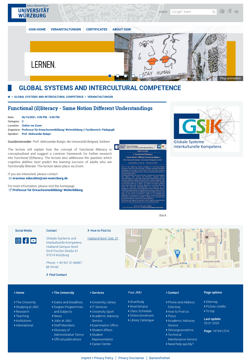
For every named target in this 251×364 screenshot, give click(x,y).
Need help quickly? (180, 344)
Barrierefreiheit (159, 358)
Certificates (96, 29)
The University (25, 302)
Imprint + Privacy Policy (97, 358)
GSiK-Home (37, 29)
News (57, 316)
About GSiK (122, 29)
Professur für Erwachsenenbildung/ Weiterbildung (48, 190)
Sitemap (211, 302)
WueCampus (138, 307)
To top (209, 311)
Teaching (21, 316)
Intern (163, 12)
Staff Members (63, 325)
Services (97, 293)
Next (234, 53)
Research (21, 312)
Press (171, 316)
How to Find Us (100, 230)
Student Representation (101, 337)
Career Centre (100, 344)
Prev (16, 53)
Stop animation (230, 78)
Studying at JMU (26, 307)
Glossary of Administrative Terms (68, 332)
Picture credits (215, 307)
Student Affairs (101, 330)
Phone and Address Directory (180, 304)
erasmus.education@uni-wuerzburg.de (40, 178)
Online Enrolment (141, 316)
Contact (172, 293)
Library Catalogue (141, 320)
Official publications (66, 339)
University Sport (102, 312)
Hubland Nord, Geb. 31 (103, 238)
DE (236, 12)
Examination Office (104, 325)
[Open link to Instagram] (18, 241)
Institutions (22, 321)
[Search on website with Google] (193, 12)
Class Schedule (139, 311)
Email (54, 267)
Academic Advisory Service (104, 318)
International (23, 325)
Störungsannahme (180, 330)
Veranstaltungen (66, 29)
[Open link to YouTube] (33, 241)
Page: (208, 331)
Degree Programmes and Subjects (67, 309)
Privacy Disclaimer (131, 358)
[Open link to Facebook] (26, 241)
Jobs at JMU (62, 321)
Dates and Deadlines (67, 302)
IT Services (98, 307)
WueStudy (136, 302)
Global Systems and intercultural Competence (49, 96)
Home (19, 293)
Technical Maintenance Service (181, 337)
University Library (103, 302)
